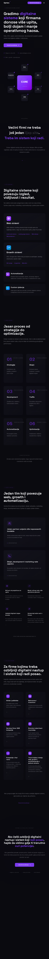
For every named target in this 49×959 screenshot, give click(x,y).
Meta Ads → (25, 263)
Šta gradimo (9, 184)
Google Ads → (17, 263)
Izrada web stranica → (12, 234)
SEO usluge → (10, 263)
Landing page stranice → (24, 234)
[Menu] (44, 2)
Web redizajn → (35, 234)
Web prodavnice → (11, 236)
